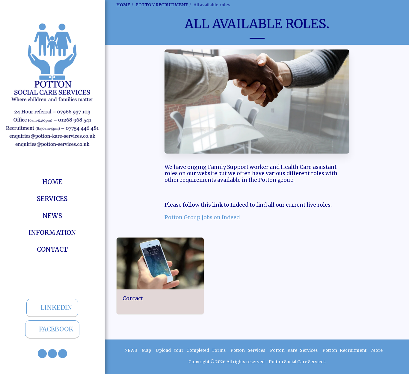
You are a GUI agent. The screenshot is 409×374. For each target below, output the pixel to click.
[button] (42, 353)
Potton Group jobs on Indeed (202, 217)
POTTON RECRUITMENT (161, 4)
